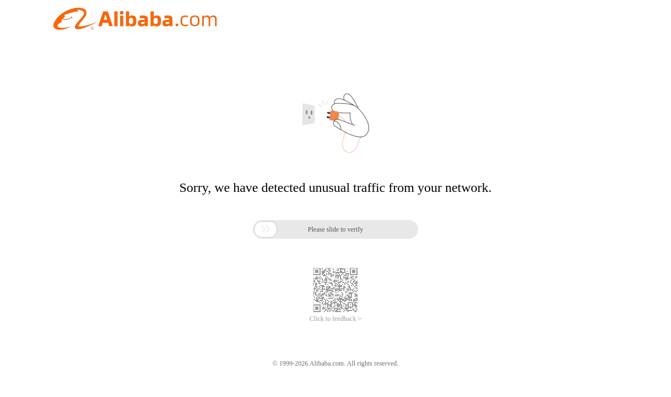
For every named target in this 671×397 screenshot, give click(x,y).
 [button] (265, 229)
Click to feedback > (335, 319)
